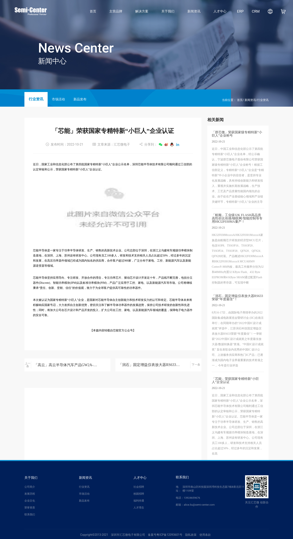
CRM (256, 11)
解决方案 (141, 11)
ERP (240, 11)
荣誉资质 (29, 507)
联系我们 (29, 514)
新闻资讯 (193, 11)
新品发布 (79, 99)
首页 (93, 11)
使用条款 (205, 534)
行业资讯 (36, 99)
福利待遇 (138, 500)
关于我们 (167, 11)
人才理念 (138, 507)
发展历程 (29, 493)
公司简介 (29, 486)
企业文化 (29, 500)
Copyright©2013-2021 (94, 534)
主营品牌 (115, 11)
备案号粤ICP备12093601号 (165, 534)
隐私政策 (191, 534)
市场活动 (58, 99)
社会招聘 (138, 486)
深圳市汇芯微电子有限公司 (128, 534)
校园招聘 (138, 493)
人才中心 (219, 11)
